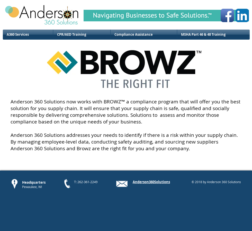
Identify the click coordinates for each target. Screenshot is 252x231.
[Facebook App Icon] (227, 15)
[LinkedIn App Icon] (242, 15)
